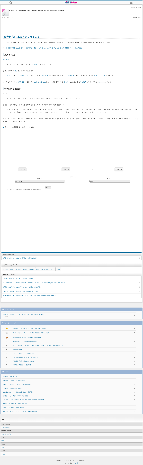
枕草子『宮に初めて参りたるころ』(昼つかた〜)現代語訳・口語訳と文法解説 (64, 315)
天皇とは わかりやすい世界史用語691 (13, 407)
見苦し (9, 75)
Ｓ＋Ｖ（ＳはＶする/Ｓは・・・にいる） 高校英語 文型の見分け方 (31, 333)
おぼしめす (72, 75)
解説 (37, 269)
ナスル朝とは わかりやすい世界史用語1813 (15, 403)
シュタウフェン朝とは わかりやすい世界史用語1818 (17, 384)
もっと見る (138, 299)
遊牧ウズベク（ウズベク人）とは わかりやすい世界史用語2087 (20, 411)
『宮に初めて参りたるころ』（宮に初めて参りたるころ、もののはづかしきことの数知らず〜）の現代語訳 (43, 48)
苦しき (66, 82)
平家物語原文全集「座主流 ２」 (11, 376)
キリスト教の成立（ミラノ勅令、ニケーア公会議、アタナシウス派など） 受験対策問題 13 (38, 345)
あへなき (45, 75)
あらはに (37, 64)
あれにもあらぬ (40, 82)
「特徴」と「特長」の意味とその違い (13, 388)
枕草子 (12, 269)
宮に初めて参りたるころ (47, 269)
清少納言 (5, 269)
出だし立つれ (22, 82)
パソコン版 (75, 463)
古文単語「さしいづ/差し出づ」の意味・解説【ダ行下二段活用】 (30, 328)
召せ (16, 71)
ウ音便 (58, 269)
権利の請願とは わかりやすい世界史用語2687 (25, 341)
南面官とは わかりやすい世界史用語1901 (14, 380)
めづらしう (101, 82)
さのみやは (21, 75)
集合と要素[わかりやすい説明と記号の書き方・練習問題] (18, 392)
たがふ (96, 75)
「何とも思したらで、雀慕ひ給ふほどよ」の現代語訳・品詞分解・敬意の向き (23, 399)
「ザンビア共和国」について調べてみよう (24, 353)
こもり (28, 75)
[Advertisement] (71, 24)
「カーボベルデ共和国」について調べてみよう (25, 357)
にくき (103, 75)
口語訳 (25, 269)
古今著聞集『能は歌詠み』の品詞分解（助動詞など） (27, 337)
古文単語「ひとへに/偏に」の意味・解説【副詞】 (16, 396)
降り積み (83, 82)
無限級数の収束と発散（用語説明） (22, 365)
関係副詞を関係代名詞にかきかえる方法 (23, 361)
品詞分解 (31, 269)
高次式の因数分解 (17, 349)
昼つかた (6, 59)
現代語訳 (18, 269)
